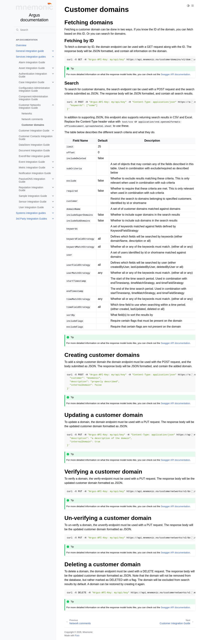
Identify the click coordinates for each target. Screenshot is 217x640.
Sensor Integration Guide (33, 201)
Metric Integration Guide (32, 167)
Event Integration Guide (32, 161)
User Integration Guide (31, 207)
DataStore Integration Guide (34, 144)
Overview (21, 45)
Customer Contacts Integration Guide (36, 138)
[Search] (34, 30)
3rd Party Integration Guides (31, 218)
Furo (77, 635)
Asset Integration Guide (32, 68)
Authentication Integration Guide (33, 75)
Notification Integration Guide (35, 173)
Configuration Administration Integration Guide (34, 89)
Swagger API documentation (175, 74)
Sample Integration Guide (33, 196)
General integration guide (30, 51)
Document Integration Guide (34, 150)
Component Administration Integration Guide (33, 98)
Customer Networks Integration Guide (30, 106)
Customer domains (33, 124)
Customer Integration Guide (34, 130)
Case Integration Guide (31, 82)
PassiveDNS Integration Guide (32, 180)
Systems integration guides (31, 213)
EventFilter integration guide (34, 156)
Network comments (32, 119)
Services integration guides (31, 56)
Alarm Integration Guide (32, 62)
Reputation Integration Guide (31, 189)
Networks (27, 113)
